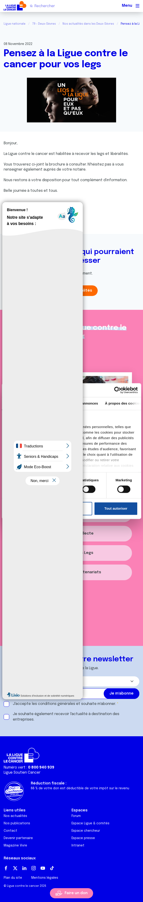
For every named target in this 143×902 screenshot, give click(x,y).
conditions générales (56, 704)
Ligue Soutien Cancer (22, 773)
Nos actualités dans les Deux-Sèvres (88, 24)
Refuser (70, 508)
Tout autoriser (115, 508)
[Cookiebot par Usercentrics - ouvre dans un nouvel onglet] (117, 390)
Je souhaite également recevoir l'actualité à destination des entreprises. (66, 717)
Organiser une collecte (72, 533)
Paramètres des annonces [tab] (76, 403)
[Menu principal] (137, 6)
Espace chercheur (86, 830)
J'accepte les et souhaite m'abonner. (64, 704)
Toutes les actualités (71, 291)
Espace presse (83, 838)
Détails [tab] (42, 403)
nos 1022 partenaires (37, 427)
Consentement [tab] (17, 403)
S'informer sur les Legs (71, 553)
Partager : (15, 221)
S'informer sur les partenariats (71, 572)
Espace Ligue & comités (90, 823)
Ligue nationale (15, 24)
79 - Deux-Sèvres (44, 24)
